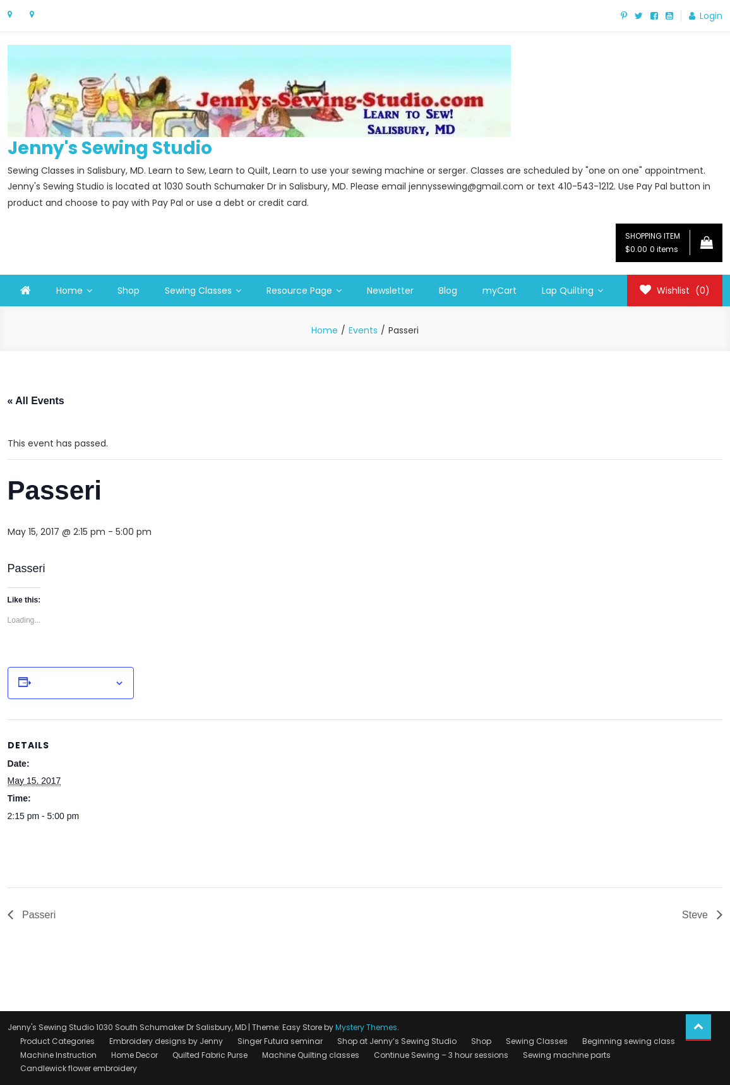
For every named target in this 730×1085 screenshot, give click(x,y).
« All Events (36, 400)
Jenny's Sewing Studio (110, 148)
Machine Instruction (58, 1055)
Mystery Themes (366, 1027)
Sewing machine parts (567, 1055)
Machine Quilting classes (310, 1055)
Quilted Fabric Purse (210, 1055)
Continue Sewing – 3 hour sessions (441, 1055)
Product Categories (57, 1041)
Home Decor (134, 1055)
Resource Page (299, 290)
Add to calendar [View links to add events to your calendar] (72, 683)
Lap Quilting (568, 290)
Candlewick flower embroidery (78, 1068)
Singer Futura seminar (280, 1041)
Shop (128, 290)
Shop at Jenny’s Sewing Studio (397, 1041)
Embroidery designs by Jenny (166, 1041)
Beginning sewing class (628, 1041)
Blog (448, 290)
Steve (696, 914)
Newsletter (390, 290)
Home (69, 290)
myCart (499, 290)
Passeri (38, 914)
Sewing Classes (198, 290)
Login (711, 15)
